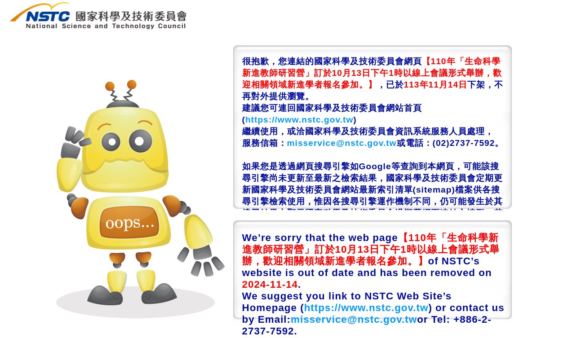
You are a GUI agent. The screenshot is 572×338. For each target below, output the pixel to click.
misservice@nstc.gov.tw (342, 143)
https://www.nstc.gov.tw (299, 119)
